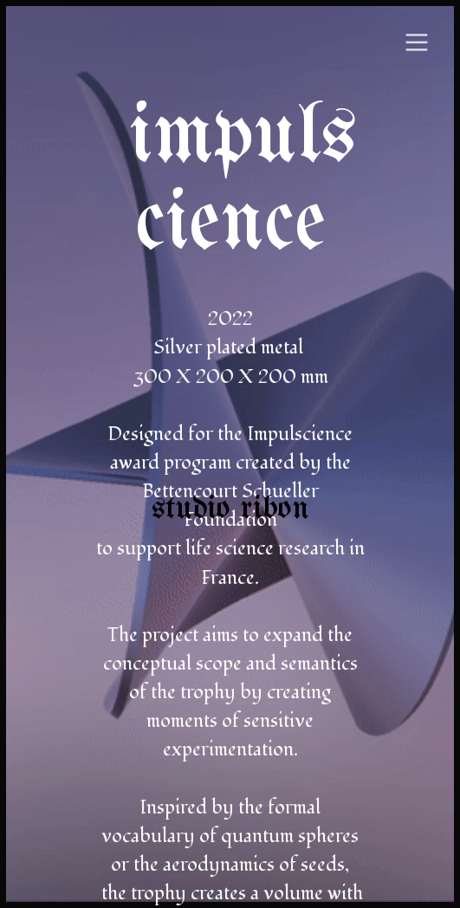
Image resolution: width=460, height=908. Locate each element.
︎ (416, 43)
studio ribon (230, 509)
